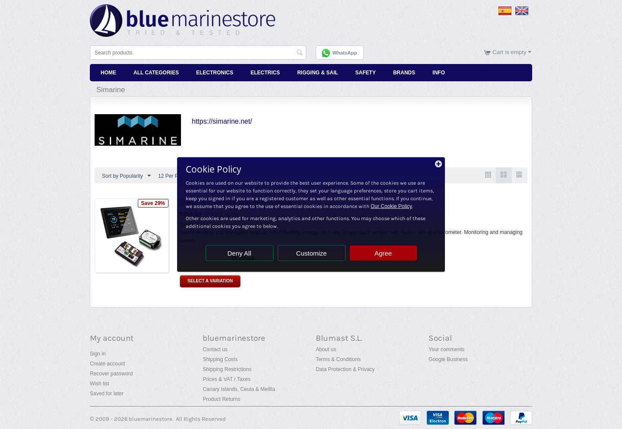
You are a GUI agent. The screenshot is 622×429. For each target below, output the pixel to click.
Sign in (98, 354)
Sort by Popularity (126, 176)
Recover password (111, 374)
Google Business (448, 359)
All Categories (156, 73)
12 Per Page (176, 176)
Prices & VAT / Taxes (226, 379)
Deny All (239, 253)
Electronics (214, 73)
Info (438, 73)
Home (108, 73)
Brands (404, 73)
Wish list (99, 384)
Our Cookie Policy (391, 206)
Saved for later (107, 394)
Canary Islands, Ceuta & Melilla (239, 389)
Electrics (265, 73)
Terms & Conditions (338, 359)
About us (326, 349)
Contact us (215, 349)
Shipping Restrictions (227, 369)
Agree (383, 253)
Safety (365, 73)
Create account (107, 364)
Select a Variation (210, 281)
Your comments (446, 349)
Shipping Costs (220, 359)
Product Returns (221, 399)
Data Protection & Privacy (345, 369)
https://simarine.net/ (222, 121)
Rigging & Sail (317, 73)
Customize (311, 253)
